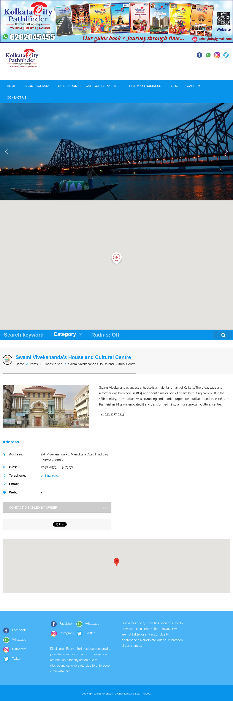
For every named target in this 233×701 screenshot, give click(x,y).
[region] (116, 151)
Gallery (194, 86)
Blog (174, 86)
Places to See (52, 364)
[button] (6, 151)
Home (11, 86)
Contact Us (16, 97)
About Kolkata (37, 86)
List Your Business (145, 86)
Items (34, 364)
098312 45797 (50, 475)
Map (117, 86)
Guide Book (67, 86)
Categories (95, 86)
